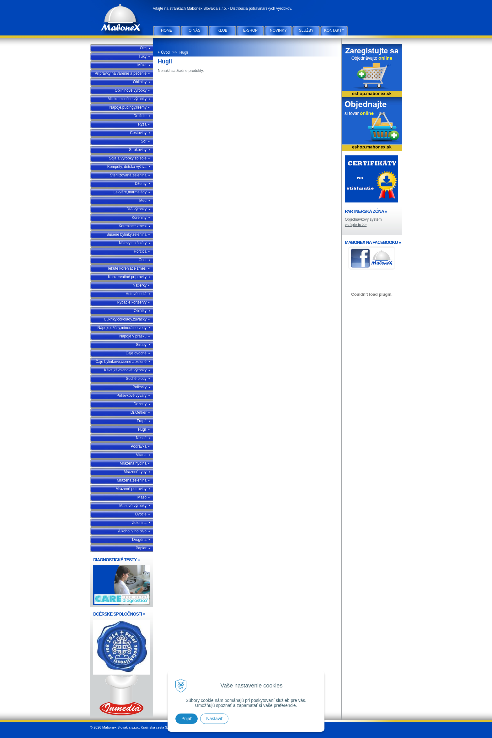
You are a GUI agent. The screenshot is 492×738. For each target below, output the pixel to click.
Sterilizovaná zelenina (128, 175)
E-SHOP (250, 30)
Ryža (142, 124)
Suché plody (136, 378)
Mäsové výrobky (133, 506)
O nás (194, 30)
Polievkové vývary (131, 395)
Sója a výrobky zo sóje (128, 158)
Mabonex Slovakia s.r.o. (121, 19)
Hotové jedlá (136, 294)
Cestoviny (138, 133)
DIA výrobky (136, 209)
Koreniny (139, 217)
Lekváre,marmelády (130, 192)
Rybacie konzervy (132, 302)
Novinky (278, 30)
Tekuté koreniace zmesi (127, 268)
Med (143, 200)
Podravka (139, 446)
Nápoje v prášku (133, 336)
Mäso (142, 497)
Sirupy (141, 344)
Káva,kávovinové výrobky (125, 370)
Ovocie (141, 514)
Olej (143, 48)
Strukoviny (138, 150)
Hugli (142, 429)
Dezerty (140, 404)
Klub (222, 30)
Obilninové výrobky (131, 90)
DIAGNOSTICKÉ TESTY (116, 559)
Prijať (186, 718)
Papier (141, 548)
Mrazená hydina (133, 463)
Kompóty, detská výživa (127, 166)
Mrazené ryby (135, 472)
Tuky (142, 56)
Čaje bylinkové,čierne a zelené (121, 361)
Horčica (140, 251)
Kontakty (334, 30)
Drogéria (139, 539)
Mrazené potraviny (131, 489)
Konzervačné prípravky (127, 277)
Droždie (140, 116)
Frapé (142, 421)
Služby (306, 30)
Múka (142, 65)
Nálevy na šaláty (133, 243)
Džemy (141, 183)
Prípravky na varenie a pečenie (121, 73)
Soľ (144, 141)
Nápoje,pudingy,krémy (128, 107)
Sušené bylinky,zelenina (126, 234)
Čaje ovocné (136, 353)
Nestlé (141, 438)
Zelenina (139, 522)
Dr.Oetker (139, 412)
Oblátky (140, 311)
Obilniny (140, 82)
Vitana (141, 455)
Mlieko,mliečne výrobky (127, 99)
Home (166, 30)
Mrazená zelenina (132, 480)
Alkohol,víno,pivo (132, 531)
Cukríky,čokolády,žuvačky (125, 319)
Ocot (143, 260)
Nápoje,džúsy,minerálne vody (122, 328)
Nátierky (140, 285)
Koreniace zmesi (133, 226)
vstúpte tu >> (355, 225)
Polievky (139, 387)
